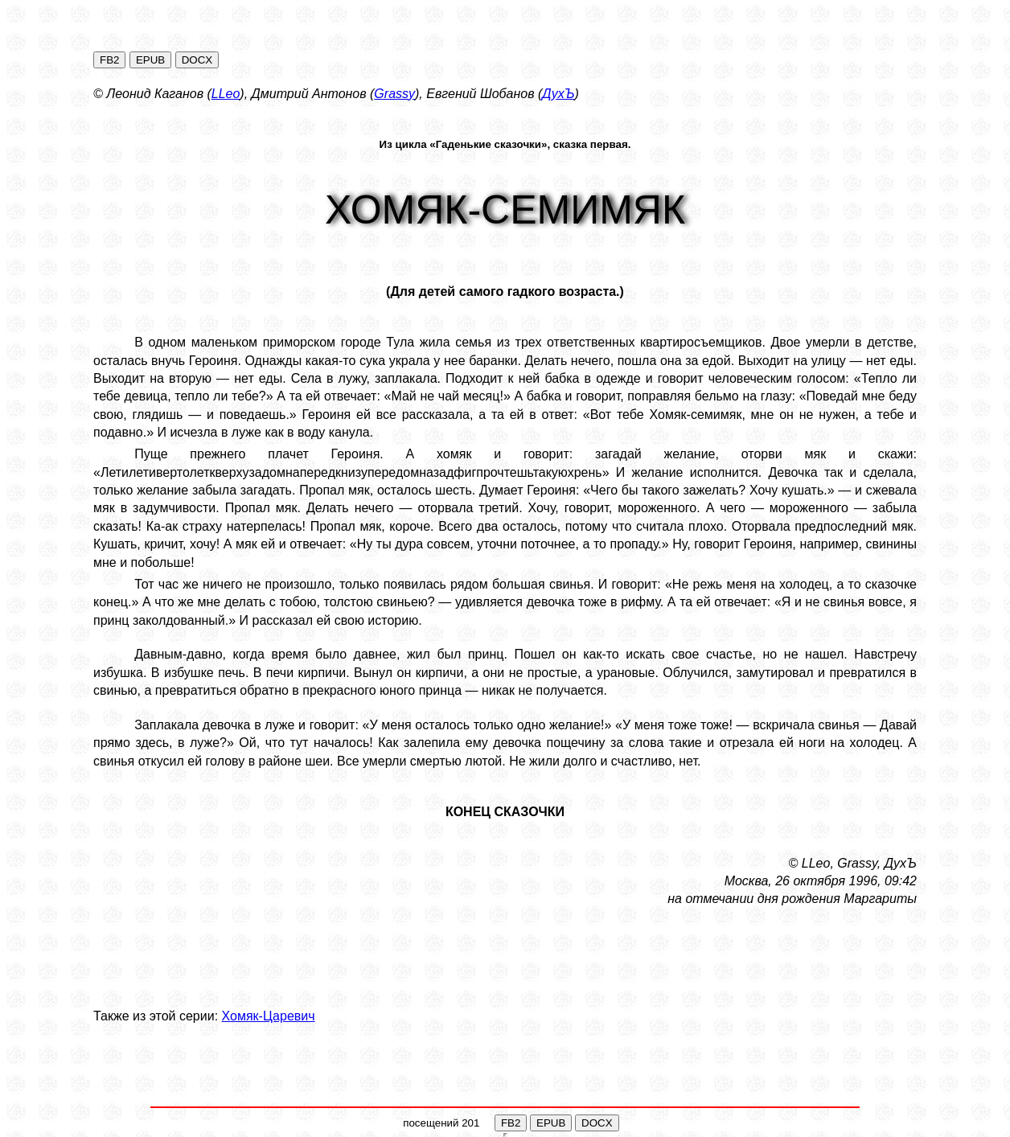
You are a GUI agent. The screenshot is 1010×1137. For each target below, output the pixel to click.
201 (470, 1123)
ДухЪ (558, 94)
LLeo (225, 94)
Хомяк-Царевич (268, 1016)
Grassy (394, 94)
